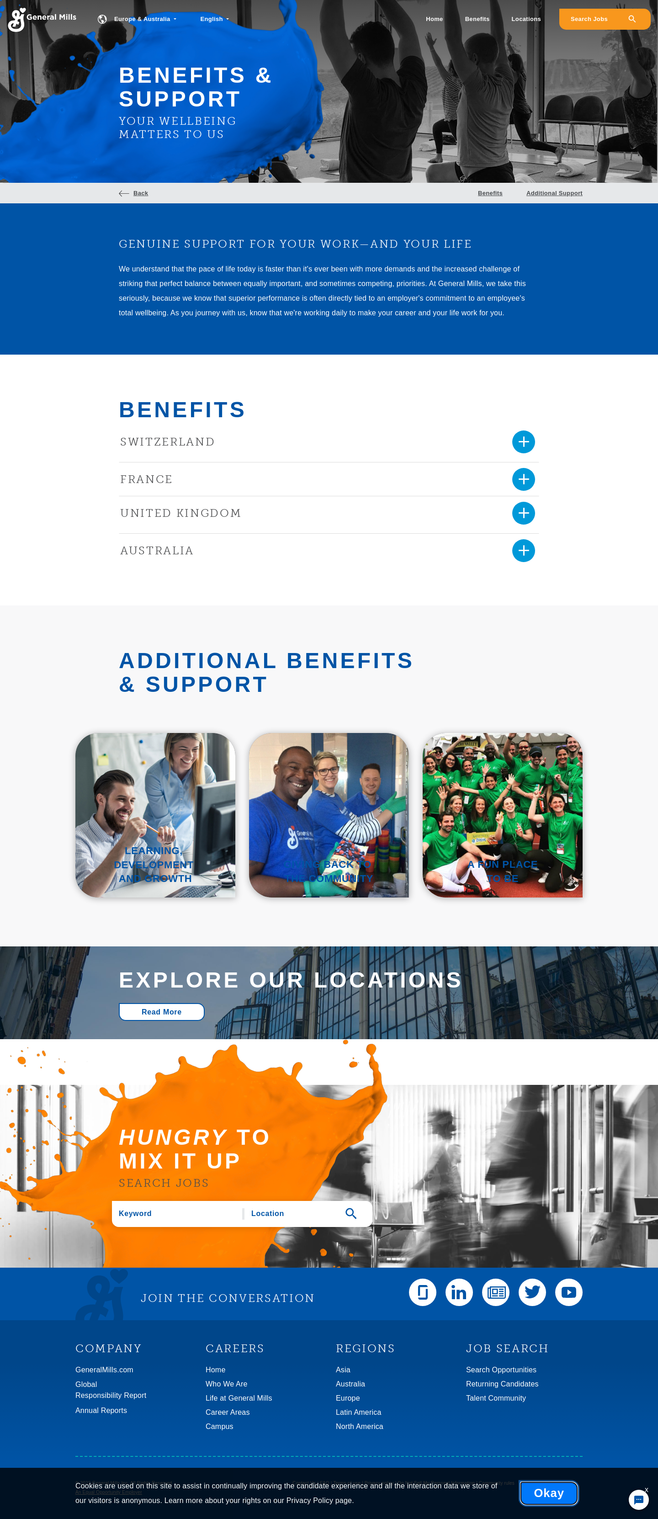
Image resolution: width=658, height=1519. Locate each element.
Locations (526, 19)
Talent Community (496, 1398)
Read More (162, 1012)
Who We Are (227, 1384)
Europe (348, 1398)
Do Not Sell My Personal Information (436, 1483)
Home (434, 19)
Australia (350, 1384)
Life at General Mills (239, 1398)
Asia (343, 1370)
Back (140, 193)
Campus (219, 1426)
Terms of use (347, 1483)
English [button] (212, 19)
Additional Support (554, 193)
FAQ (324, 1483)
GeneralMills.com (104, 1370)
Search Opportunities (501, 1370)
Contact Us (304, 1483)
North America (359, 1426)
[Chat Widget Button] (639, 1500)
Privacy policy (379, 1483)
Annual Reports (101, 1410)
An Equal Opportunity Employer (108, 1492)
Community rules (497, 1483)
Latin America (359, 1412)
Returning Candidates (502, 1384)
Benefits (477, 19)
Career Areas (228, 1412)
